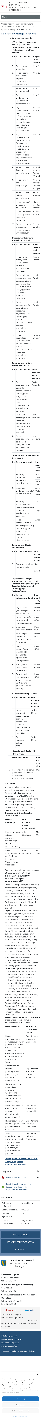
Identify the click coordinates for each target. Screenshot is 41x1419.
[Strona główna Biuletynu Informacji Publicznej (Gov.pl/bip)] (12, 1310)
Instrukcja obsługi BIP (9, 1346)
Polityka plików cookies (19, 1416)
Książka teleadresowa (20, 1242)
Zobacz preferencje (20, 1411)
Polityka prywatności (9, 1336)
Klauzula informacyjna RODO (12, 1339)
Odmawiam (20, 1405)
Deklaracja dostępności (10, 1343)
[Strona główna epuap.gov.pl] (31, 1310)
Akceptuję (20, 1399)
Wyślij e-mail (26, 1235)
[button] (38, 1375)
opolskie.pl (20, 1249)
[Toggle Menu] (37, 17)
